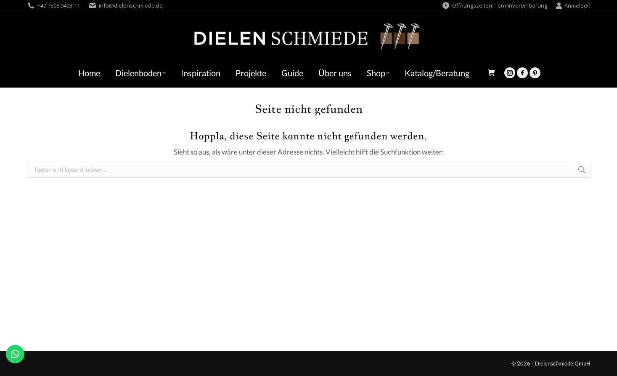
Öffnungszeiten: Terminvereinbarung (494, 6)
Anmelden (573, 6)
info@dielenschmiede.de (131, 5)
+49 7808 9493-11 (58, 5)
